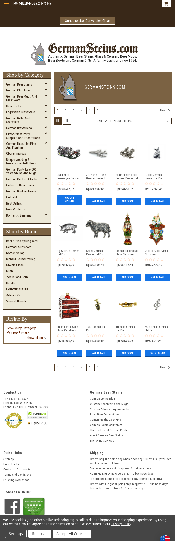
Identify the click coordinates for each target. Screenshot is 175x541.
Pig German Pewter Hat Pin (68, 252)
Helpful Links (11, 464)
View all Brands (16, 301)
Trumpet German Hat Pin (125, 328)
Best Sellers (14, 203)
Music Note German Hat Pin (156, 328)
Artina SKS (13, 295)
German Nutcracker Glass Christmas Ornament (127, 252)
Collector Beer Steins (20, 185)
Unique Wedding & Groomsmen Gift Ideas (21, 162)
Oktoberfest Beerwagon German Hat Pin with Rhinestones (68, 176)
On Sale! (11, 197)
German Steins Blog (102, 398)
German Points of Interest (106, 425)
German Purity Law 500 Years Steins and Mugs (21, 171)
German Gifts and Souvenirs (18, 120)
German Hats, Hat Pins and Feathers (21, 146)
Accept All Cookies (71, 533)
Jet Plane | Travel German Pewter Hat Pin (97, 176)
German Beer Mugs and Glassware (21, 98)
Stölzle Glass (15, 265)
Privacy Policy (121, 524)
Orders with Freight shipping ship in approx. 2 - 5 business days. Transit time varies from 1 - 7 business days (129, 486)
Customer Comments (17, 469)
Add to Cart (98, 201)
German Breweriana (19, 128)
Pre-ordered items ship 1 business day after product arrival (126, 478)
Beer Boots (13, 106)
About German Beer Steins (106, 435)
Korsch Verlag (15, 253)
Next (165, 110)
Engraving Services (102, 440)
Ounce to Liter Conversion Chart (87, 21)
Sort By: (102, 121)
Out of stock (157, 353)
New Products (15, 209)
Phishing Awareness (16, 480)
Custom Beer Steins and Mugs (109, 404)
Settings (16, 533)
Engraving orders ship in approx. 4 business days (120, 468)
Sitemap (8, 459)
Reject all (39, 533)
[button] (27, 333)
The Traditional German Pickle (109, 430)
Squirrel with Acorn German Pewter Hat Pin (127, 176)
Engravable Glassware (20, 112)
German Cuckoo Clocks (22, 179)
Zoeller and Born (17, 277)
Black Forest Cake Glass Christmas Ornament (67, 328)
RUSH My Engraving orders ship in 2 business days (122, 473)
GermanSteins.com (18, 247)
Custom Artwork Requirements (109, 409)
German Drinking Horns (21, 191)
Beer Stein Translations (104, 414)
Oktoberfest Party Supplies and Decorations (23, 136)
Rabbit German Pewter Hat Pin (153, 176)
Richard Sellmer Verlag (20, 259)
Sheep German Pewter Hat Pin (94, 252)
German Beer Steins (19, 84)
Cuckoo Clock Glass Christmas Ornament (156, 252)
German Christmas (18, 90)
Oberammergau (16, 154)
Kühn (9, 271)
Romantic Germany (18, 215)
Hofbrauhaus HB (17, 289)
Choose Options (69, 199)
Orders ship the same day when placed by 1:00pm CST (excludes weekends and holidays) (130, 461)
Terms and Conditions (17, 474)
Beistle (10, 283)
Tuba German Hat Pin (96, 328)
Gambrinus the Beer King (105, 419)
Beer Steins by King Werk (22, 241)
